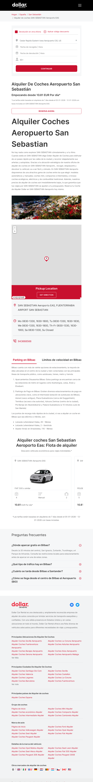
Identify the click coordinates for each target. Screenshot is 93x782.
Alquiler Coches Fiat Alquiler (60, 733)
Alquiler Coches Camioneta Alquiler (63, 715)
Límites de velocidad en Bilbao (61, 359)
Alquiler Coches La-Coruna (59, 677)
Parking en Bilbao (24, 359)
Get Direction (46, 295)
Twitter (77, 605)
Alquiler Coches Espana (22, 697)
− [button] (14, 231)
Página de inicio (18, 709)
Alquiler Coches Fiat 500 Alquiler (62, 751)
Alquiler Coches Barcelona (23, 681)
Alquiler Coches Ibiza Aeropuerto (62, 651)
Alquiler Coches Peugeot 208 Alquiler (28, 755)
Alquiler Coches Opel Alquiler (60, 730)
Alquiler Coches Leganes (22, 677)
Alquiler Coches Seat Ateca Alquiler (27, 751)
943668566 (24, 341)
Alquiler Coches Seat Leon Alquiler (63, 748)
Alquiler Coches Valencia (22, 674)
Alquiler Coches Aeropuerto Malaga (63, 654)
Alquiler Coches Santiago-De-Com (27, 671)
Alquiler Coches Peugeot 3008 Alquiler (61, 756)
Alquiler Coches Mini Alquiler (60, 709)
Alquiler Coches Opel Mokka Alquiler (27, 748)
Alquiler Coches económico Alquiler (27, 712)
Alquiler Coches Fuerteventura (61, 681)
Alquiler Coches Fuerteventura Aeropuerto (25, 646)
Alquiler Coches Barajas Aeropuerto (27, 651)
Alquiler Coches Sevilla (58, 671)
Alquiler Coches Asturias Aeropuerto (63, 644)
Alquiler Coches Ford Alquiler (60, 726)
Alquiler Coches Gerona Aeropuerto (27, 654)
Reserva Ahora (46, 111)
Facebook (72, 605)
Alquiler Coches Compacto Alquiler (63, 712)
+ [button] (14, 227)
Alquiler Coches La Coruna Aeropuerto (64, 641)
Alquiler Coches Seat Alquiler (24, 733)
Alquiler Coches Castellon (59, 674)
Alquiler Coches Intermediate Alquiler (28, 715)
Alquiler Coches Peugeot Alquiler (26, 737)
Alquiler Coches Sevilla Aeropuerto (27, 641)
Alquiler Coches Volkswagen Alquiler (27, 730)
